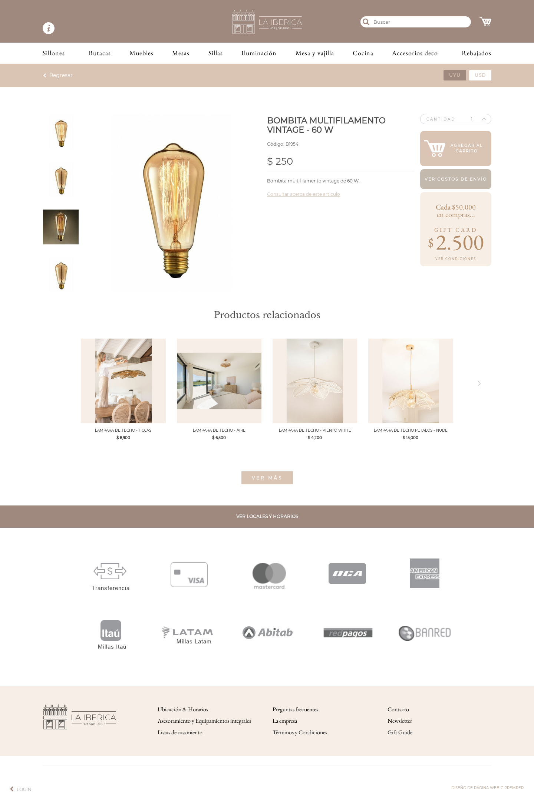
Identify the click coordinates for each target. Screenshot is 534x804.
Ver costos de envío (456, 179)
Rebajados (476, 53)
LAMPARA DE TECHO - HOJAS (123, 430)
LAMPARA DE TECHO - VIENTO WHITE (315, 430)
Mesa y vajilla (315, 53)
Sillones (54, 53)
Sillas (215, 53)
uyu (455, 75)
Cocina (363, 53)
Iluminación (259, 53)
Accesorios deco (415, 53)
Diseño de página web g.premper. (487, 787)
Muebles (141, 53)
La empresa (285, 721)
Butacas (100, 53)
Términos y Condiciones (300, 732)
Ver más (267, 478)
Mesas (180, 53)
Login (24, 789)
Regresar (61, 75)
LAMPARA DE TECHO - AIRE (219, 430)
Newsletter (400, 721)
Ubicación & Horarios (183, 709)
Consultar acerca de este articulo (303, 194)
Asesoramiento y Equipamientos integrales (204, 721)
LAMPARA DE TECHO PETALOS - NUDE (411, 430)
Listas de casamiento (180, 732)
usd (480, 75)
